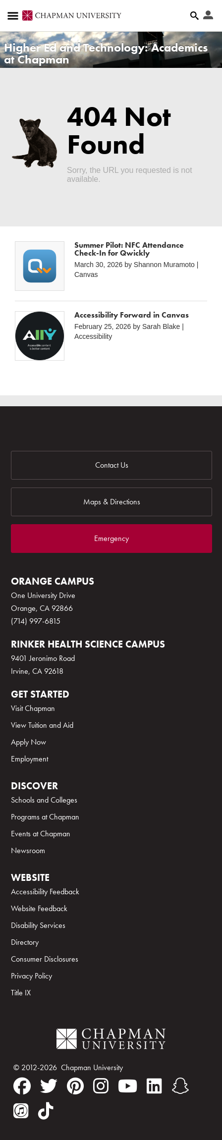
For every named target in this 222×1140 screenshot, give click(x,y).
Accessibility (93, 336)
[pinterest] (75, 1086)
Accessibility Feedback (45, 891)
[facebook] (22, 1086)
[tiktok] (46, 1111)
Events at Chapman (40, 833)
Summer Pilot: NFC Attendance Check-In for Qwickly (129, 249)
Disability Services (38, 925)
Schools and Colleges (44, 800)
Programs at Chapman (45, 817)
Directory (25, 942)
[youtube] (127, 1086)
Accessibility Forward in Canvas (131, 315)
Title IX (21, 992)
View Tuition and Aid (42, 725)
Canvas (86, 274)
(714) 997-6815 (35, 621)
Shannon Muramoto (164, 265)
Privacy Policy (31, 976)
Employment (29, 759)
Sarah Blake (161, 326)
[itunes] (21, 1111)
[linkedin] (154, 1086)
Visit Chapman (33, 708)
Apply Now (28, 742)
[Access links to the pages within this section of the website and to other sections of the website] (15, 16)
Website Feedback (39, 908)
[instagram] (101, 1086)
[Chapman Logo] (111, 1041)
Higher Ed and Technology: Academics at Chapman (106, 53)
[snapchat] (180, 1086)
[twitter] (48, 1086)
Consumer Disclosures (44, 959)
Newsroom (28, 850)
